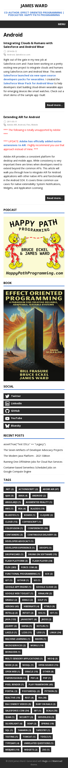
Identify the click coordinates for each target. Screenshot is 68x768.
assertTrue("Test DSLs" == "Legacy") (25, 444)
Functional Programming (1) (22, 573)
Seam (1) (9, 717)
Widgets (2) (30, 749)
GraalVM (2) (45, 593)
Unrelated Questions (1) (38, 743)
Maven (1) (40, 638)
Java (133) (10, 619)
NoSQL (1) (27, 665)
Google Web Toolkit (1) (19, 593)
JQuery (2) (11, 626)
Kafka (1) (27, 626)
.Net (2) (9, 489)
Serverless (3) (46, 717)
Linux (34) (55, 632)
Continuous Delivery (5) (42, 534)
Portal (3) (11, 691)
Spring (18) (47, 723)
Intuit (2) (27, 612)
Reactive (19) (12, 697)
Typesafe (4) (12, 743)
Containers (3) (14, 534)
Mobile (34, 125)
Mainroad (57, 761)
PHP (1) (47, 678)
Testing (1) (11, 736)
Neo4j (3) (52, 658)
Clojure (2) (46, 515)
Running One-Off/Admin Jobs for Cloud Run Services (33, 461)
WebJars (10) (12, 749)
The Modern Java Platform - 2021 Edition (27, 455)
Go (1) (37, 580)
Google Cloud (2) (46, 586)
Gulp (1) (42, 599)
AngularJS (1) (13, 502)
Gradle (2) (11, 599)
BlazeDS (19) (37, 508)
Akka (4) (22, 495)
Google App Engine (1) (18, 586)
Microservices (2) (15, 645)
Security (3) (26, 717)
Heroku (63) (12, 606)
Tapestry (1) (43, 730)
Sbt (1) (37, 710)
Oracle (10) (31, 671)
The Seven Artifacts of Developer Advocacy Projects (33, 450)
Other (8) (48, 671)
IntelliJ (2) (11, 612)
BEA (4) (22, 508)
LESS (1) (41, 632)
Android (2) (39, 495)
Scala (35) (51, 710)
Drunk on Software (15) (42, 554)
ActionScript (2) (28, 489)
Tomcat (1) (29, 736)
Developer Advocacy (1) (19, 541)
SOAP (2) (31, 723)
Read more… (55, 105)
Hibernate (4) (31, 606)
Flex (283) (10, 567)
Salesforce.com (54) (17, 710)
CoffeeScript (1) (31, 521)
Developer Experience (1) (20, 547)
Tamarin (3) (24, 730)
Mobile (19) (36, 645)
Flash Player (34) (42, 560)
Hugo (45, 761)
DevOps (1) (45, 547)
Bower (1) (29, 515)
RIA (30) (42, 697)
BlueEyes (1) (12, 515)
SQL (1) (9, 730)
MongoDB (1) (12, 651)
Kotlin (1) (42, 626)
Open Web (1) (12, 671)
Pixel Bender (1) (14, 684)
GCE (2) (49, 573)
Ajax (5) (9, 495)
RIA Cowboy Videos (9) (18, 704)
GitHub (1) (23, 580)
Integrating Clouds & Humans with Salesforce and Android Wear (28, 45)
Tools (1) (45, 736)
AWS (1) (9, 508)
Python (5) (51, 691)
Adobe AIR (12, 125)
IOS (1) (41, 612)
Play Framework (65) (41, 684)
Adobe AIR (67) (51, 489)
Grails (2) (27, 599)
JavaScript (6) (29, 619)
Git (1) (8, 580)
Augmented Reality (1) (39, 502)
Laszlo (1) (11, 632)
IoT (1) (53, 612)
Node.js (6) (11, 665)
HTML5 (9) (49, 606)
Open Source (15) (48, 665)
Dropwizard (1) (14, 554)
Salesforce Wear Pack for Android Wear (29, 83)
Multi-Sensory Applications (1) (24, 658)
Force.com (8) (29, 567)
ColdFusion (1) (14, 528)
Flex (28, 125)
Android (11, 54)
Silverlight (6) (13, 723)
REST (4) (29, 697)
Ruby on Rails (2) (45, 704)
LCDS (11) (27, 632)
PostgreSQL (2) (31, 691)
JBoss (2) (46, 619)
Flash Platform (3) (16, 560)
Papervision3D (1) (15, 678)
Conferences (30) (38, 528)
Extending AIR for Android (22, 117)
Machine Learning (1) (17, 638)
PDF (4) (34, 678)
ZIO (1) (45, 749)
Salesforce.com (23, 54)
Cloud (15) (11, 521)
